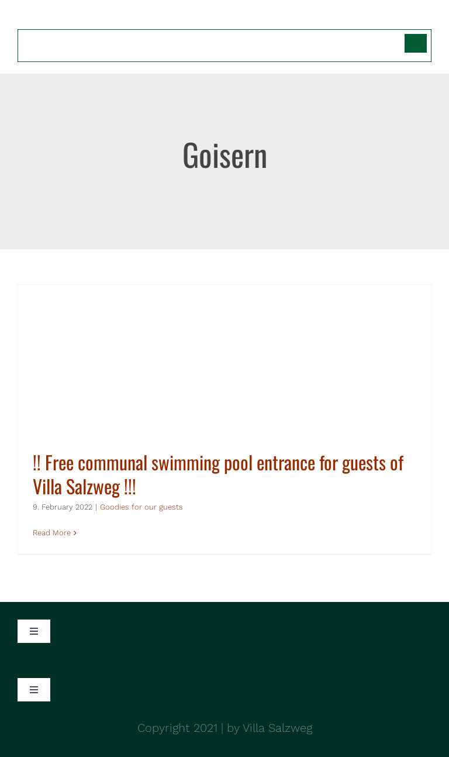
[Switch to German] (416, 43)
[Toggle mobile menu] (425, 19)
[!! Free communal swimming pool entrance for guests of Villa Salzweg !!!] (224, 419)
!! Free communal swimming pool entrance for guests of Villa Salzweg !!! (218, 474)
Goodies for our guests (141, 507)
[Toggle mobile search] (401, 19)
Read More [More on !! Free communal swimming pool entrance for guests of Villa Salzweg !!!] (52, 532)
